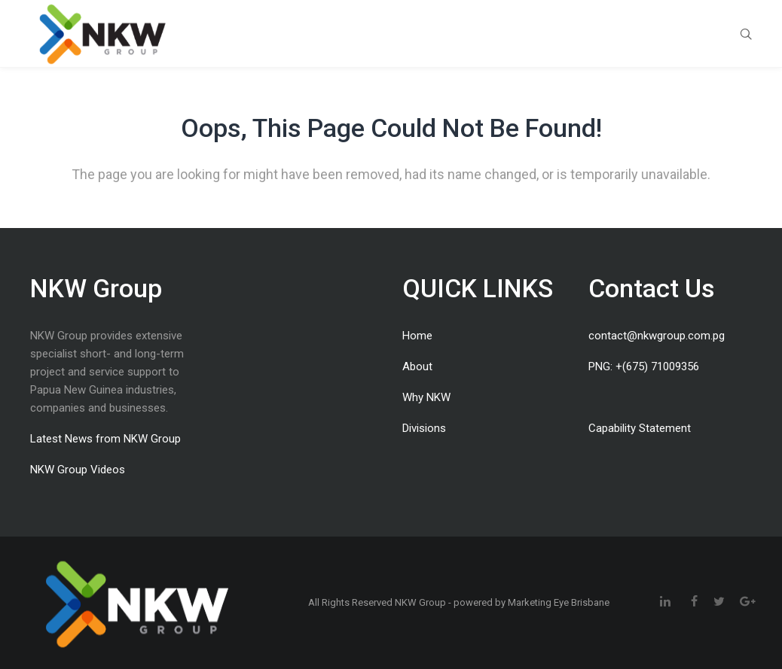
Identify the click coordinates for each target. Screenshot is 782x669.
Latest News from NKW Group (105, 438)
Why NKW (426, 397)
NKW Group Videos (77, 469)
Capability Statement (639, 428)
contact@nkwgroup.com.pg (656, 335)
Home (417, 335)
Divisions (424, 428)
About (417, 366)
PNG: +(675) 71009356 (643, 366)
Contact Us (651, 288)
